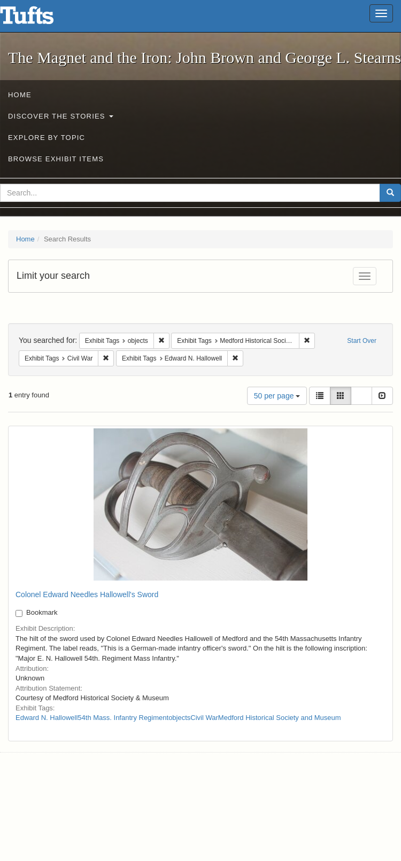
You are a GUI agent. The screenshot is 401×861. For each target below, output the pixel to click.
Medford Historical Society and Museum (279, 718)
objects (179, 718)
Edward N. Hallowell (47, 718)
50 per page (277, 396)
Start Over (361, 341)
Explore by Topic (46, 138)
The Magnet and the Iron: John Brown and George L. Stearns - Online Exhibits (40, 18)
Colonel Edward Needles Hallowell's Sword (87, 594)
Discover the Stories (60, 116)
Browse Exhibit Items (56, 159)
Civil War (204, 718)
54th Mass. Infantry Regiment (123, 718)
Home (20, 95)
